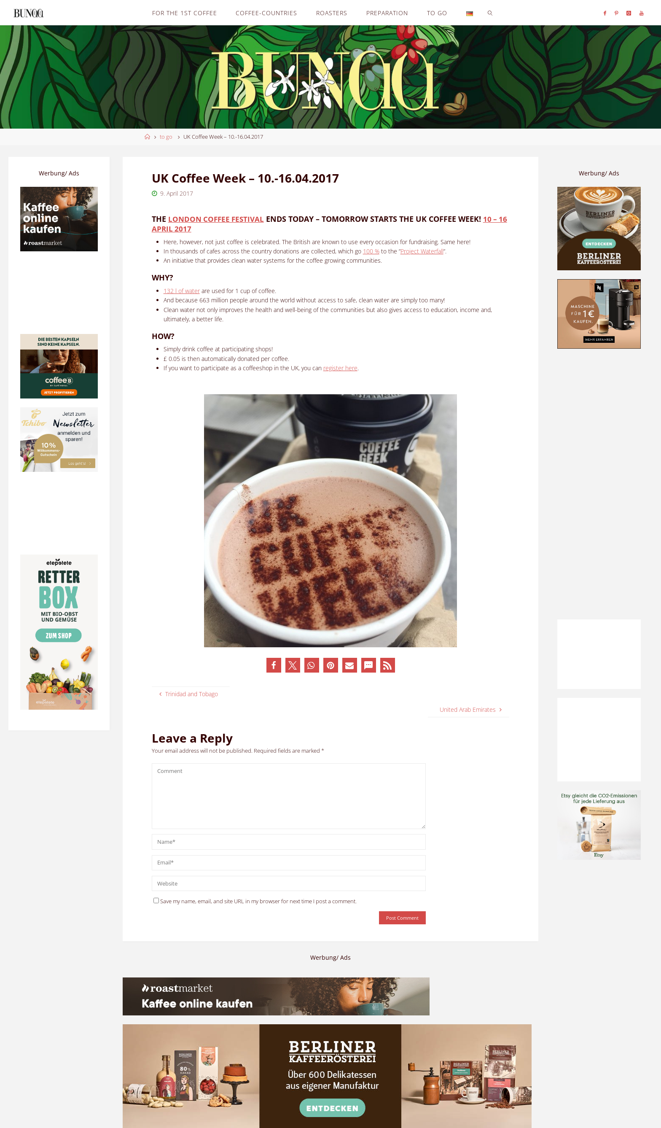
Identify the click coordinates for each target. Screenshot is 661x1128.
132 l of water (182, 290)
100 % (371, 251)
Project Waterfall (421, 251)
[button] (273, 664)
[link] (490, 12)
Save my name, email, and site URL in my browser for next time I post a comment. (255, 901)
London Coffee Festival (218, 219)
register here (340, 367)
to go (166, 136)
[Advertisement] (599, 484)
